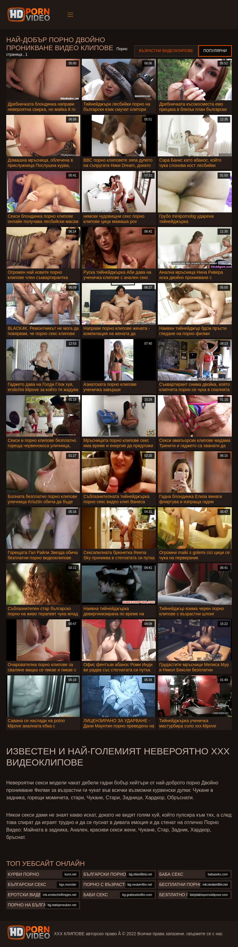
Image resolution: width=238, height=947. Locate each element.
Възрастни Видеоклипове (166, 51)
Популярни (215, 51)
